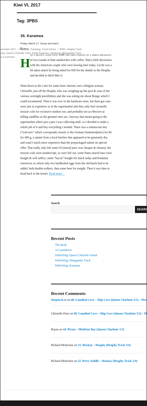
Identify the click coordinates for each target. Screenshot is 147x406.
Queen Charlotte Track (18, 53)
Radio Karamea (40, 53)
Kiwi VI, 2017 (26, 4)
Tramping (35, 49)
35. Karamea (31, 36)
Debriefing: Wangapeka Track (73, 260)
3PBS (62, 49)
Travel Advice (49, 49)
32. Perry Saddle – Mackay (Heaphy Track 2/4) (107, 360)
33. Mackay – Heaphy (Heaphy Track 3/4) (104, 345)
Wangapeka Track (71, 53)
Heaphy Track (74, 49)
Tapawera (55, 53)
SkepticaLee (59, 299)
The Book (61, 244)
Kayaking (24, 49)
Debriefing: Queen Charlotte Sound (76, 255)
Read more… (57, 173)
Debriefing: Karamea (67, 265)
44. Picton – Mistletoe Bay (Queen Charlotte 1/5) (93, 329)
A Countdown (63, 250)
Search (55, 203)
